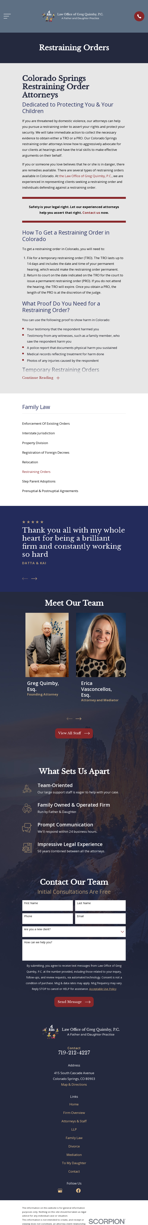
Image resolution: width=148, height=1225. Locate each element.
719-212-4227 (74, 1053)
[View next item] (34, 579)
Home (74, 1105)
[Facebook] (78, 1191)
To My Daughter (74, 1163)
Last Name (84, 903)
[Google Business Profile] (60, 1191)
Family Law (74, 1138)
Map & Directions (74, 1085)
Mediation (74, 1155)
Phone (28, 917)
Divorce (74, 1147)
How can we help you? (38, 943)
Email (80, 917)
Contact (74, 1172)
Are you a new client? (37, 930)
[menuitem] (74, 424)
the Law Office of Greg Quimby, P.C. (85, 176)
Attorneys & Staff (74, 1121)
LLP (74, 1130)
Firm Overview (74, 1113)
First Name (31, 903)
